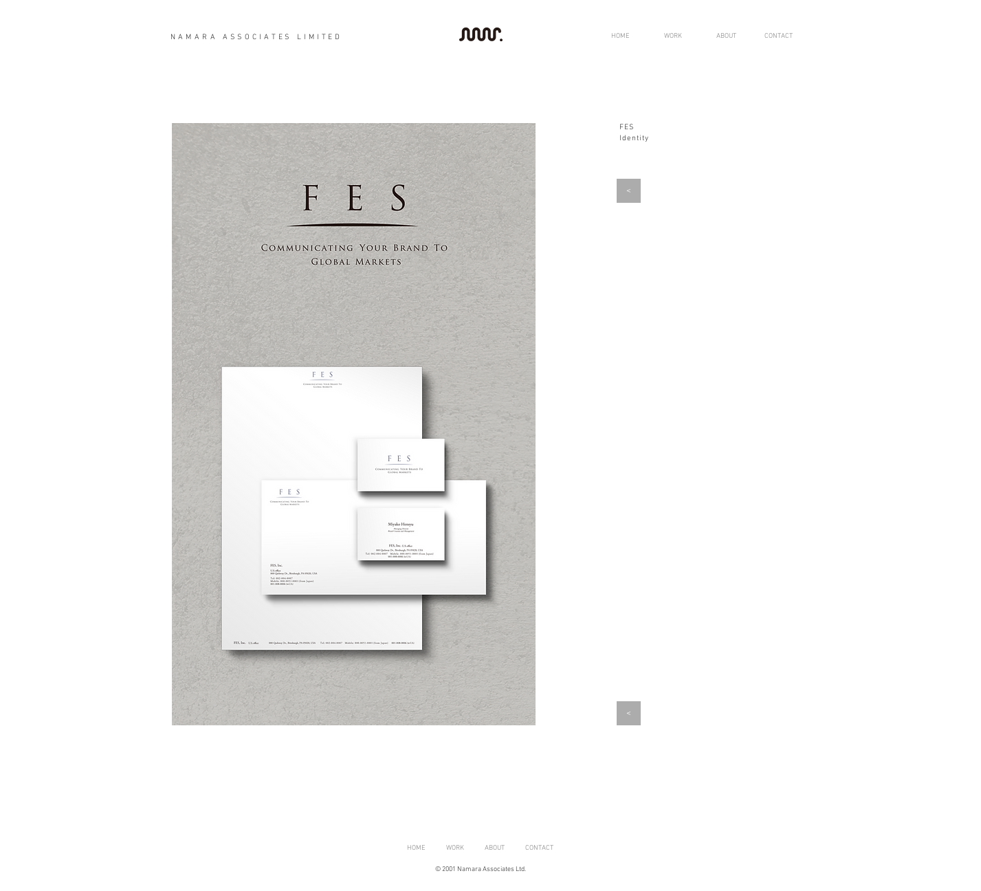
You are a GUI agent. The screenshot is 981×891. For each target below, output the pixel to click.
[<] (629, 191)
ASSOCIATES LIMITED (280, 37)
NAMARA (194, 37)
